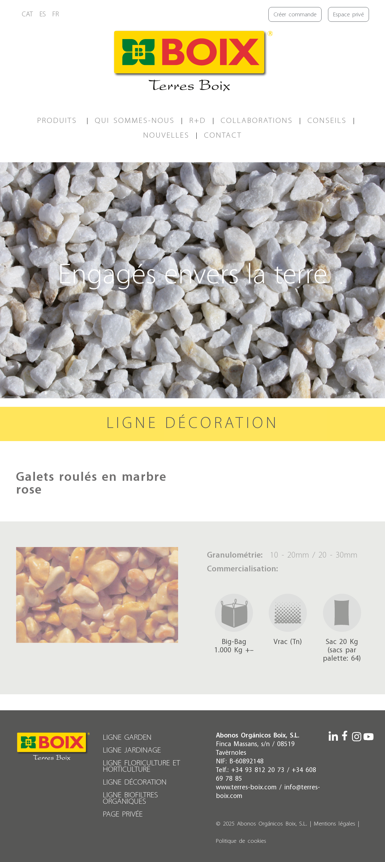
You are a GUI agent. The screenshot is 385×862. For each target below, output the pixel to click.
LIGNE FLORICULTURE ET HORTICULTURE (141, 766)
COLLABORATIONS (257, 121)
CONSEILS (327, 121)
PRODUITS (58, 121)
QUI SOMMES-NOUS (135, 121)
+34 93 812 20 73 (257, 770)
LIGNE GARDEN (127, 738)
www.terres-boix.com (246, 787)
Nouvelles (166, 136)
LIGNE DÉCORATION (135, 782)
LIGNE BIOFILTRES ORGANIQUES (130, 798)
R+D (197, 121)
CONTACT (223, 136)
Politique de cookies (241, 841)
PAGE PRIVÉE (123, 814)
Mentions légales (334, 824)
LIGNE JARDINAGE (132, 750)
